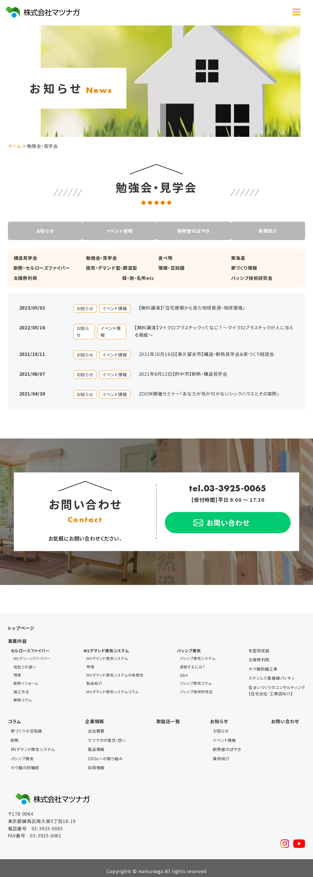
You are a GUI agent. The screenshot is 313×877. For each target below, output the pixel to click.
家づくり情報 (244, 267)
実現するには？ (193, 665)
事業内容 (17, 640)
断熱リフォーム (26, 679)
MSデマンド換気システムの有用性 (115, 672)
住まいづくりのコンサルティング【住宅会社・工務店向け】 (277, 690)
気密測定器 (259, 650)
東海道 (238, 257)
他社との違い (25, 665)
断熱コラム (23, 694)
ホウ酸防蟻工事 (263, 669)
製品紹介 (94, 679)
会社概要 (96, 725)
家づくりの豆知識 (26, 725)
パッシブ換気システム (197, 657)
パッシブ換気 (22, 752)
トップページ (21, 628)
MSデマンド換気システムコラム (113, 687)
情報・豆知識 (171, 267)
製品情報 (96, 743)
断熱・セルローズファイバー (42, 267)
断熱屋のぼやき (194, 230)
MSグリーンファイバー (32, 657)
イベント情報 (118, 230)
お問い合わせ (285, 715)
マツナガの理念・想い (107, 734)
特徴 (17, 672)
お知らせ (43, 230)
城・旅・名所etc (138, 277)
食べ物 (165, 257)
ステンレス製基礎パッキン (272, 678)
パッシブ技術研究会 (252, 277)
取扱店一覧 (168, 715)
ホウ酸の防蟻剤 (25, 761)
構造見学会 (25, 257)
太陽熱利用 (25, 277)
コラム (14, 715)
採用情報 (96, 761)
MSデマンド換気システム (107, 657)
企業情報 (94, 715)
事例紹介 (269, 230)
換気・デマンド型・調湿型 (111, 267)
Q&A (184, 672)
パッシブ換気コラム (196, 679)
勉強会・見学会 (101, 257)
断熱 (15, 734)
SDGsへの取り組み (105, 752)
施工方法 (21, 687)
